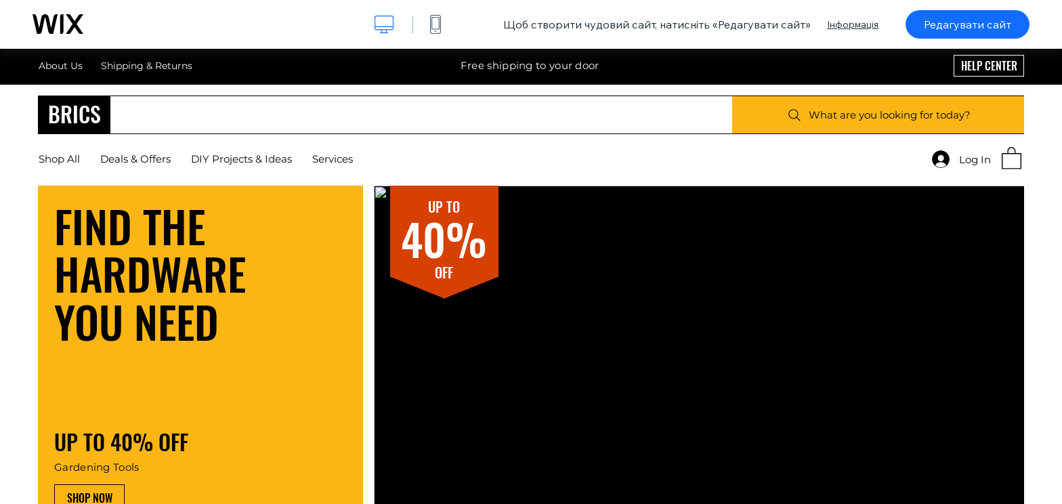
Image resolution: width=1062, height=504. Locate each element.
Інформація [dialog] (852, 24)
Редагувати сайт (967, 24)
